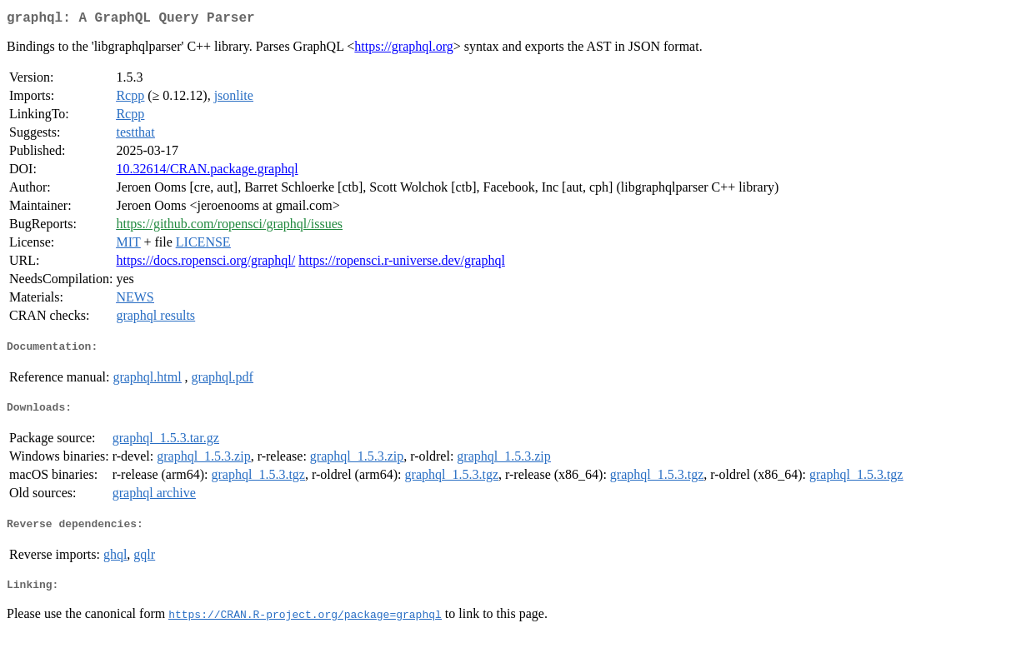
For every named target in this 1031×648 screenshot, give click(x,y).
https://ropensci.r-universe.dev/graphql (401, 264)
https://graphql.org (403, 49)
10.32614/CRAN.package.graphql (207, 172)
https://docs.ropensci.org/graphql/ (205, 264)
